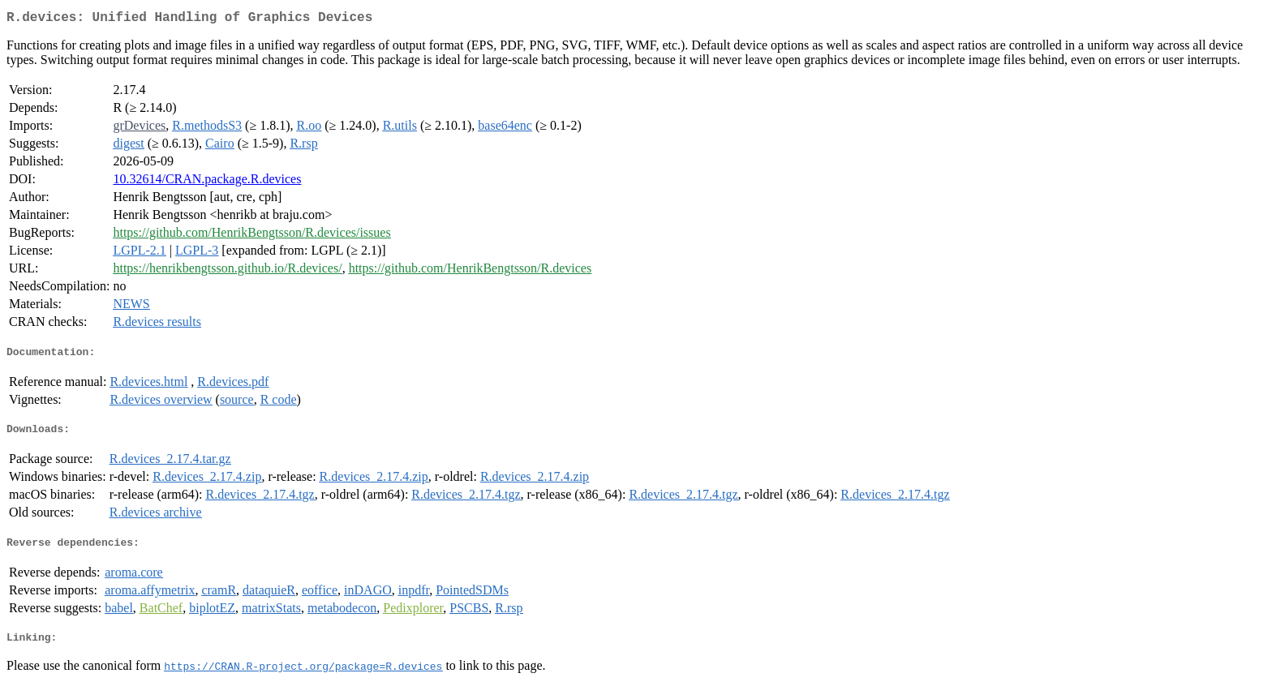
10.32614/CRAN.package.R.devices (207, 182)
